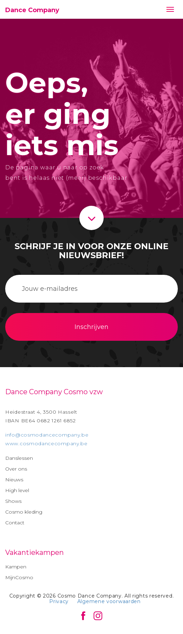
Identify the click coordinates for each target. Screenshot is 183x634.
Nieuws (14, 479)
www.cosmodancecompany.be (46, 443)
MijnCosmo (19, 577)
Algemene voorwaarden (109, 601)
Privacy (59, 601)
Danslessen (19, 458)
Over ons (16, 469)
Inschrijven (91, 327)
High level (17, 490)
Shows (13, 501)
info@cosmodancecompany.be (47, 435)
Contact (14, 522)
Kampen (15, 567)
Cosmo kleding (23, 512)
